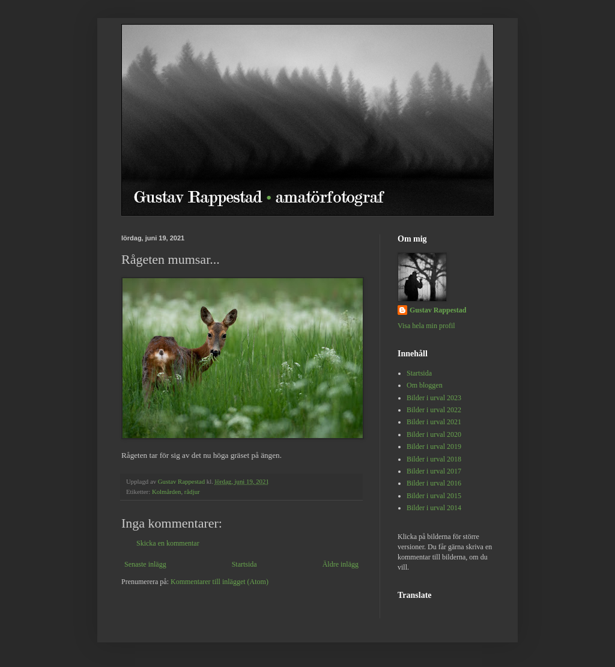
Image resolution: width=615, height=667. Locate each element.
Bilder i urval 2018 (434, 459)
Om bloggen (425, 385)
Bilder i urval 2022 (434, 410)
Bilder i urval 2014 (434, 508)
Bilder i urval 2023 (434, 398)
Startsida (244, 564)
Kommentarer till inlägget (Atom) (219, 581)
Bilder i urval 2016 (434, 483)
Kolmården (166, 491)
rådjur (192, 491)
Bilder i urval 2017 (434, 471)
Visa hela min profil (426, 325)
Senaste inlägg (145, 564)
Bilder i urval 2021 (434, 422)
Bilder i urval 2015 (434, 496)
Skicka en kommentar (167, 543)
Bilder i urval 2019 (434, 446)
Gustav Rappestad (438, 310)
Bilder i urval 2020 (434, 434)
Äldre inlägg (341, 564)
